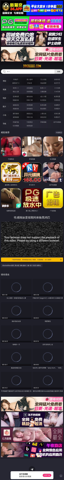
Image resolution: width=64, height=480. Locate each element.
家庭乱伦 (30, 113)
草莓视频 (43, 122)
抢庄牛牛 (57, 83)
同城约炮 (16, 122)
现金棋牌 (43, 83)
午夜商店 (30, 122)
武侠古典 (57, 113)
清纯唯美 (30, 109)
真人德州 (30, 79)
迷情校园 (16, 117)
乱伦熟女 (43, 100)
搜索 (58, 71)
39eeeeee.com (32, 66)
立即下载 (47, 475)
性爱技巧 (57, 117)
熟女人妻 (16, 92)
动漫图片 (57, 105)
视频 (4, 89)
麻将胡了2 (15, 83)
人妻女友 (43, 113)
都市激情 (16, 113)
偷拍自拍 (30, 96)
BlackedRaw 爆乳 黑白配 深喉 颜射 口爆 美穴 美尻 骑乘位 (21, 265)
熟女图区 (43, 109)
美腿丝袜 (16, 109)
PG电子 (15, 79)
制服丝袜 (16, 100)
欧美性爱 (57, 96)
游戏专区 (57, 79)
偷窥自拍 (16, 105)
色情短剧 (30, 126)
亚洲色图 (30, 105)
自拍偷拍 (30, 88)
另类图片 (57, 109)
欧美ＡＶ (43, 88)
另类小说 (30, 117)
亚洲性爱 (16, 96)
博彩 (4, 81)
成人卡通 (43, 96)
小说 (4, 115)
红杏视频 (16, 126)
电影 (4, 98)
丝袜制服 (30, 92)
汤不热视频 (57, 122)
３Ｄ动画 (57, 88)
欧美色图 (43, 105)
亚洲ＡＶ (16, 88)
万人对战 (43, 79)
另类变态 (57, 100)
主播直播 (43, 92)
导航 (4, 123)
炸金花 (29, 83)
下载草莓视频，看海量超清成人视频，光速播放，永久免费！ (37, 259)
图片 (4, 106)
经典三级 (30, 100)
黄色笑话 (43, 117)
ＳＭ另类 (57, 92)
